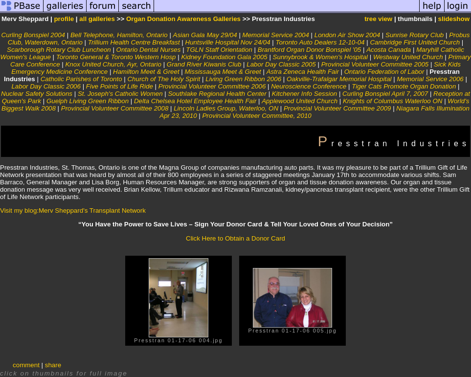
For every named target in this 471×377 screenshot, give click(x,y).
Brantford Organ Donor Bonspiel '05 (309, 49)
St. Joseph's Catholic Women (120, 93)
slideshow (454, 18)
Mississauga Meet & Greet (223, 71)
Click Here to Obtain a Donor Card (235, 238)
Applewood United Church (299, 101)
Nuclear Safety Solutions (36, 93)
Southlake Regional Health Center (217, 93)
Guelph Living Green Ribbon (87, 101)
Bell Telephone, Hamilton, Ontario (119, 35)
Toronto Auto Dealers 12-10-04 (319, 42)
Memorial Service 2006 (430, 79)
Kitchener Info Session (304, 93)
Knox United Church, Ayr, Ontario (113, 64)
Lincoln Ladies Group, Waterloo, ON (226, 108)
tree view (378, 18)
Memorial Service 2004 (276, 35)
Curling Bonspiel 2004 (33, 35)
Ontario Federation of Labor (384, 71)
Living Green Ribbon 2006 (243, 79)
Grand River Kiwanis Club (204, 64)
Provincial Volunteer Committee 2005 (375, 64)
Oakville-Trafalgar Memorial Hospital (339, 79)
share (53, 365)
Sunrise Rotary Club (414, 35)
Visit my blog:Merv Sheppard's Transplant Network (73, 210)
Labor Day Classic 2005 (281, 64)
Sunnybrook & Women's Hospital (320, 57)
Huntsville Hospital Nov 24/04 (227, 42)
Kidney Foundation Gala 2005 (224, 57)
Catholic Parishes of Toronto (81, 79)
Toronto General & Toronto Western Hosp (116, 57)
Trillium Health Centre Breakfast (134, 42)
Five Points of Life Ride (119, 86)
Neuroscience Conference (308, 86)
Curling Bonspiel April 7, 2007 (385, 93)
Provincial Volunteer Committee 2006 (212, 86)
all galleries (97, 18)
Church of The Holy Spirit (163, 79)
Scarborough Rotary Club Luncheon (59, 49)
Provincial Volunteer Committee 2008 (115, 108)
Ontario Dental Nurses (148, 49)
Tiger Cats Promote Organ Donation (404, 86)
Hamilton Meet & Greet (146, 71)
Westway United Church (408, 57)
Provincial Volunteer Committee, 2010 (256, 115)
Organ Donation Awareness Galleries (183, 18)
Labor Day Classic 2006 (46, 86)
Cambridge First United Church (415, 42)
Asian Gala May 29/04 (205, 35)
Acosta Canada (388, 49)
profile (64, 18)
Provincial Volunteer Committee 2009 (337, 108)
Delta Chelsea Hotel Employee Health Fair (195, 101)
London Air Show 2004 (347, 35)
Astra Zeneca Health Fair (303, 71)
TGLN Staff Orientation (219, 49)
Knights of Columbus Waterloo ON (392, 101)
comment (26, 365)
